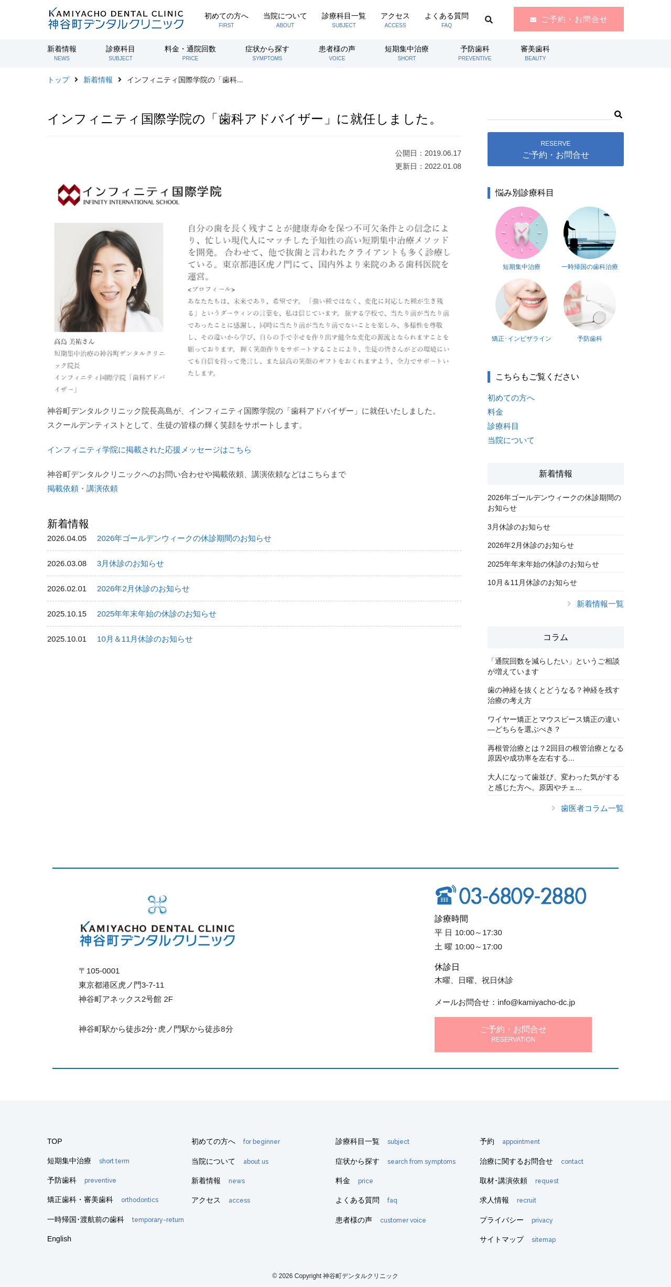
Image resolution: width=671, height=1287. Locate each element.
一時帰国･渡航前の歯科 (115, 1219)
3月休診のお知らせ (130, 563)
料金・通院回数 (190, 53)
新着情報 (62, 53)
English (59, 1239)
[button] (617, 113)
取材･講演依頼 (519, 1180)
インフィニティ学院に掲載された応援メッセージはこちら (149, 449)
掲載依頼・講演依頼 (82, 488)
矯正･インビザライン (521, 310)
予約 (510, 1141)
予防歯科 (474, 53)
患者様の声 (337, 53)
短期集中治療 (407, 53)
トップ (58, 79)
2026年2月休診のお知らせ (143, 588)
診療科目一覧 (344, 20)
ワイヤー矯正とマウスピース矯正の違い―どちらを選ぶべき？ (554, 724)
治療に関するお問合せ (531, 1161)
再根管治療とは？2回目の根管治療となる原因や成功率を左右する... (556, 753)
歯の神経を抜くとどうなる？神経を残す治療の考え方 (554, 695)
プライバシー (516, 1220)
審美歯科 (535, 53)
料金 (495, 411)
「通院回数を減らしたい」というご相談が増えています (554, 666)
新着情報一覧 (600, 603)
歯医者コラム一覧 (592, 808)
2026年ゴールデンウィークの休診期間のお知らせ (184, 538)
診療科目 (120, 53)
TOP (54, 1141)
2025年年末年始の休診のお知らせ (157, 613)
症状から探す (267, 53)
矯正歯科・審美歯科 (102, 1199)
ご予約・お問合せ (574, 19)
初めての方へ (226, 20)
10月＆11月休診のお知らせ (145, 638)
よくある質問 (447, 20)
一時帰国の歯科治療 (589, 239)
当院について (285, 20)
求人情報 (508, 1200)
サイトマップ (518, 1239)
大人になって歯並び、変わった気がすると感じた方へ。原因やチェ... (554, 782)
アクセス (395, 20)
